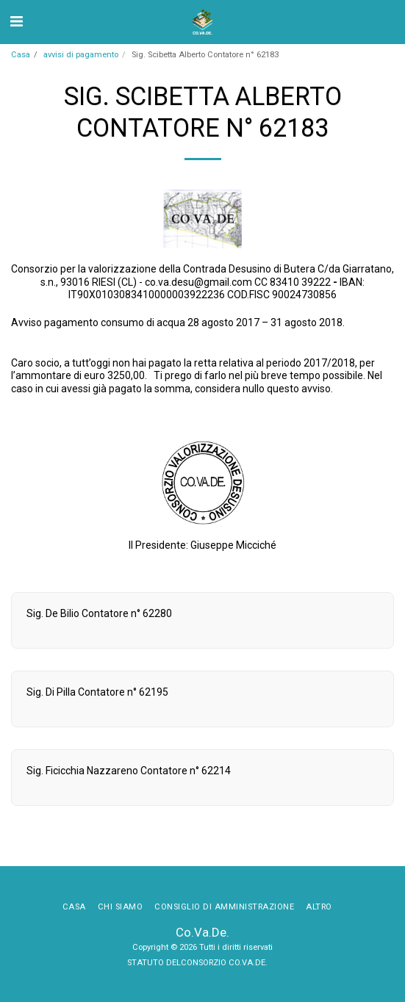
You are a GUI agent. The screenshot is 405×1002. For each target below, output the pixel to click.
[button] (16, 21)
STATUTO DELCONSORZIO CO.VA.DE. (198, 962)
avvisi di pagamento (80, 55)
